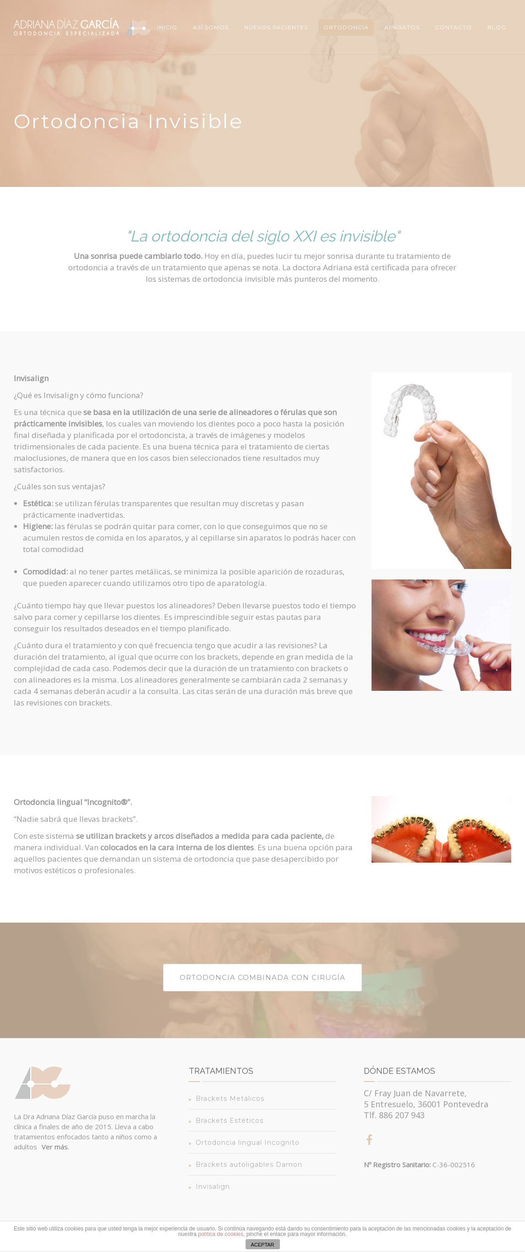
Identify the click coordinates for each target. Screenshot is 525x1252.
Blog (496, 27)
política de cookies (220, 1234)
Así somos (211, 27)
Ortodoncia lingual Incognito (248, 1142)
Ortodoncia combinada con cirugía (262, 977)
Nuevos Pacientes (276, 27)
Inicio (167, 27)
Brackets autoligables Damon (249, 1164)
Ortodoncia (346, 27)
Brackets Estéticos (229, 1120)
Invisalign (213, 1186)
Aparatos (402, 27)
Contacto (453, 27)
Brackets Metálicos (230, 1098)
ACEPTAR (262, 1244)
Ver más (55, 1146)
